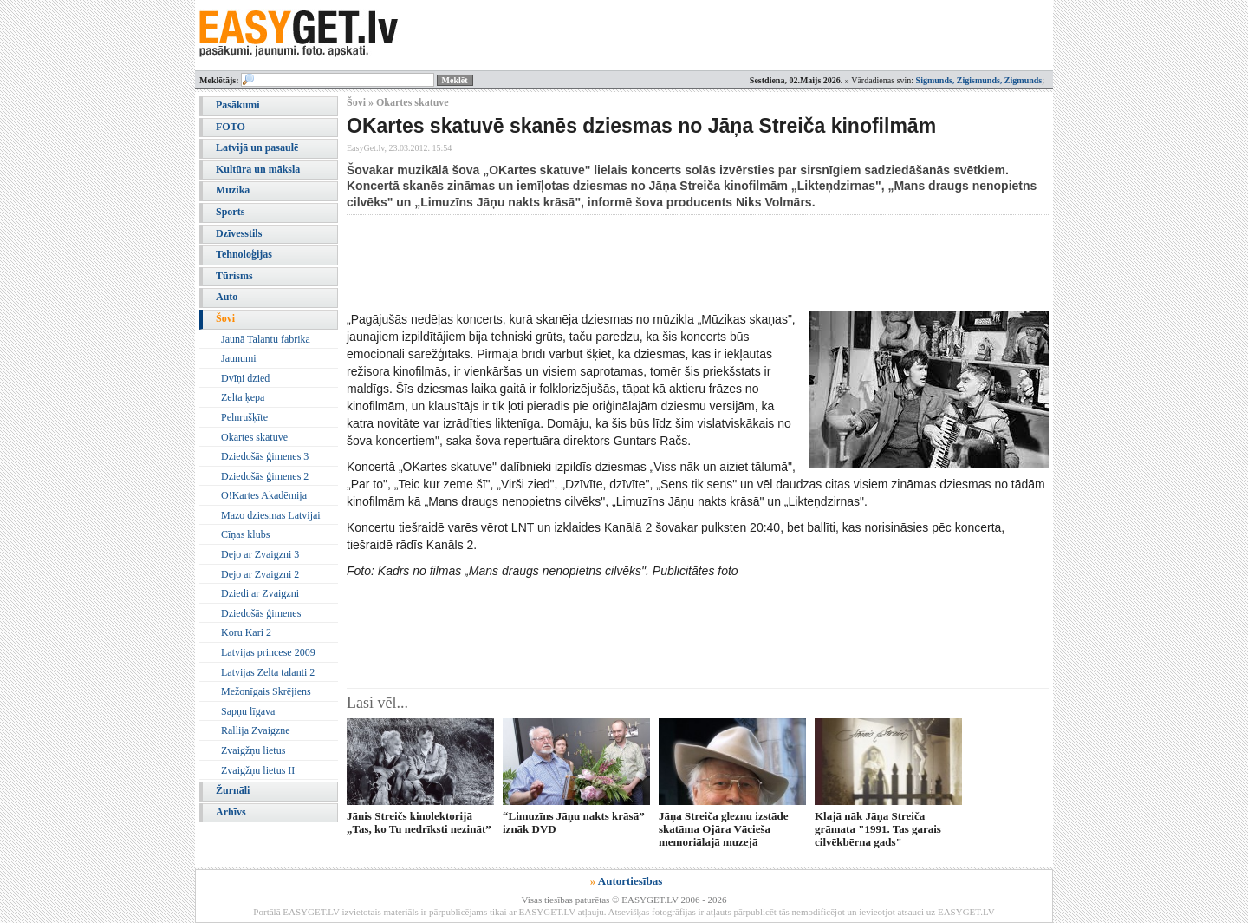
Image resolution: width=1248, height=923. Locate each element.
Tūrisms (234, 276)
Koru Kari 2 (246, 632)
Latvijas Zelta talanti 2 (268, 672)
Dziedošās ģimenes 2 (265, 476)
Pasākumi (238, 105)
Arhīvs (231, 812)
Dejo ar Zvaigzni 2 (260, 574)
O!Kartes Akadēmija (264, 495)
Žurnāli (233, 790)
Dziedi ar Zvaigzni (260, 593)
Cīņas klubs (245, 534)
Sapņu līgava (248, 711)
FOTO (230, 127)
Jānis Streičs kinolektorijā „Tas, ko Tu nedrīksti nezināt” (419, 822)
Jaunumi (239, 358)
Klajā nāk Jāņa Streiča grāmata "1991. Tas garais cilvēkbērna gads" (878, 829)
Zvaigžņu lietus (253, 750)
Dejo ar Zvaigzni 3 (260, 554)
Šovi (225, 318)
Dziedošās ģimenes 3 (265, 456)
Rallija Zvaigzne (255, 730)
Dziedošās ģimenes (261, 613)
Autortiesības (630, 880)
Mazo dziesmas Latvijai (271, 515)
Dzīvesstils (239, 233)
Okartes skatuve (254, 437)
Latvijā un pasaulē (257, 147)
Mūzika (233, 190)
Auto (226, 297)
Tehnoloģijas (244, 254)
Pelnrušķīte (244, 417)
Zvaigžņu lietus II (258, 770)
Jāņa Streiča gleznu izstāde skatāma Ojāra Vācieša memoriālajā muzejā (724, 829)
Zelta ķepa (242, 397)
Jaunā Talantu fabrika (265, 339)
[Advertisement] (662, 263)
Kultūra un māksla (258, 169)
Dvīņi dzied (245, 378)
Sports (230, 212)
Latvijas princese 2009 (268, 652)
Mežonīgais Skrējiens (266, 691)
